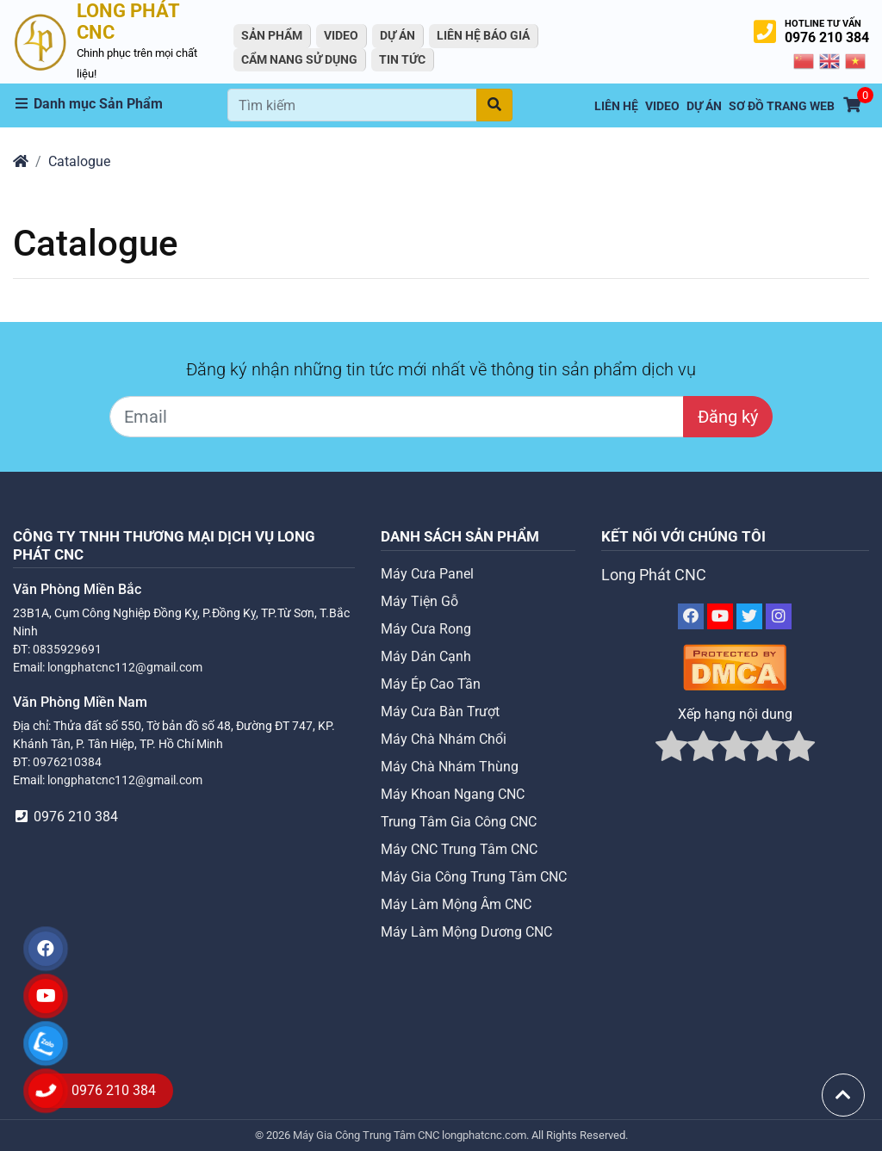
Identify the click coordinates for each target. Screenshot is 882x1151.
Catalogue (79, 161)
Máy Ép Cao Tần (431, 684)
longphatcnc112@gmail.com (124, 667)
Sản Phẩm (271, 35)
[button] (120, 104)
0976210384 (67, 762)
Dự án (397, 35)
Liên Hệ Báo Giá (483, 35)
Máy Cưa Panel (427, 574)
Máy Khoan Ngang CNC (453, 794)
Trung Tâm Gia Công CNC (459, 822)
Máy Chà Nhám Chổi (443, 739)
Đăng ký (728, 416)
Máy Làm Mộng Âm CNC (456, 904)
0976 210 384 (827, 37)
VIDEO (341, 35)
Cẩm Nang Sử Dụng (299, 59)
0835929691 (67, 649)
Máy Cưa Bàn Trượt (440, 711)
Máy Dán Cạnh (426, 656)
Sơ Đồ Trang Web (782, 106)
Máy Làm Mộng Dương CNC (466, 932)
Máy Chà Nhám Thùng (450, 766)
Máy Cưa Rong (426, 629)
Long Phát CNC (653, 575)
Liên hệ (616, 106)
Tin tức (402, 59)
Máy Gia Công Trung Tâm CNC (474, 877)
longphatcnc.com (484, 1135)
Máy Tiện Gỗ (419, 601)
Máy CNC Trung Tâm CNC (459, 849)
